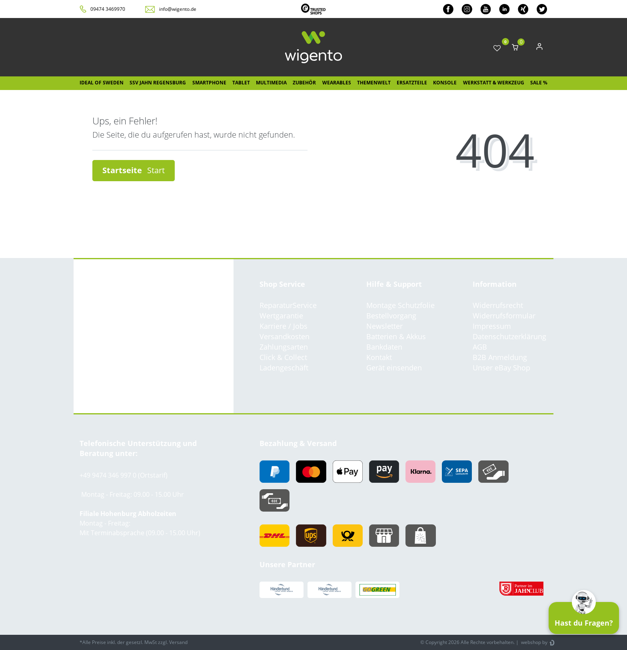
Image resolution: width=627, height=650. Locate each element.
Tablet (241, 82)
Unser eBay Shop (501, 367)
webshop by (533, 642)
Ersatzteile (412, 82)
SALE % (538, 82)
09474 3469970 (107, 9)
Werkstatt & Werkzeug (493, 82)
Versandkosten (285, 336)
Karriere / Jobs (284, 326)
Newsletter (384, 326)
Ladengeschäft (284, 367)
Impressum (492, 326)
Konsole (445, 82)
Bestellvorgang (391, 315)
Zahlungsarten (284, 347)
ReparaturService (288, 305)
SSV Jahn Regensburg (158, 82)
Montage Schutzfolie (400, 305)
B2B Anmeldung (500, 357)
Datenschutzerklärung (509, 336)
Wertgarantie (281, 315)
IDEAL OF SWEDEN (102, 82)
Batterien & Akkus (396, 336)
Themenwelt (374, 82)
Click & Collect (283, 357)
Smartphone (209, 82)
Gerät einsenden (394, 367)
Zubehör (304, 82)
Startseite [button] (133, 170)
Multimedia (271, 82)
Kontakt (379, 357)
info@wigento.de (177, 9)
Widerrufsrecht (498, 305)
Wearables (336, 82)
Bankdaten (384, 347)
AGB (480, 347)
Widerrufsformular (504, 315)
